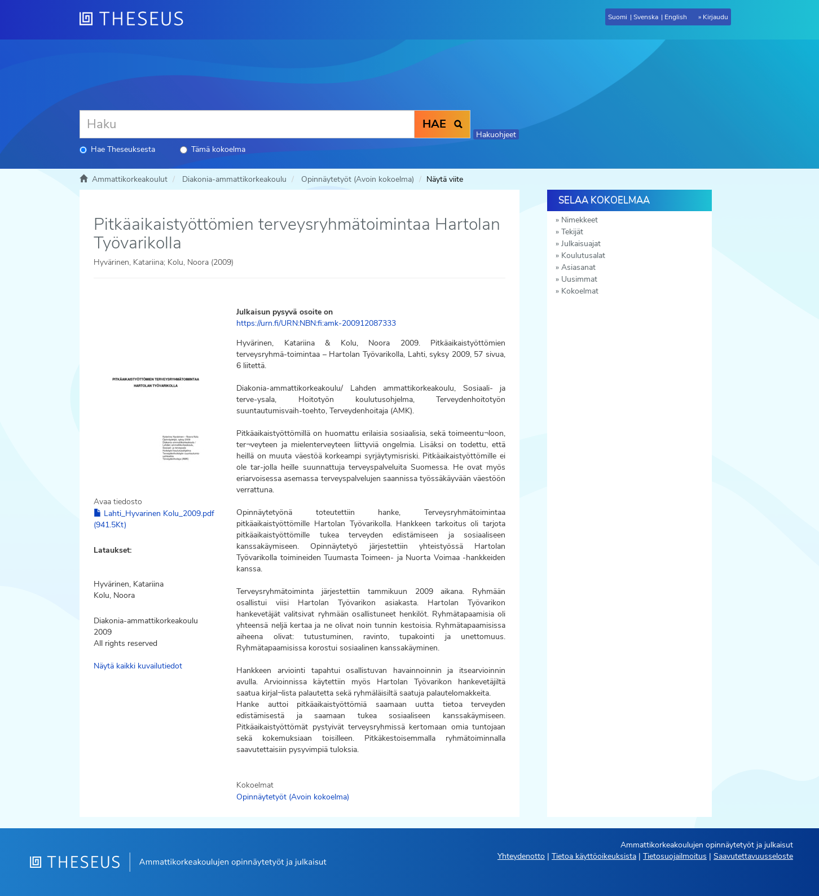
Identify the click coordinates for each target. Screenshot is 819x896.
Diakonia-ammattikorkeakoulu (234, 179)
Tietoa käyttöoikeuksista (594, 856)
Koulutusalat (583, 255)
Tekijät (572, 231)
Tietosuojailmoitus (675, 856)
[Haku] (247, 124)
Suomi (617, 16)
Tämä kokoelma (212, 149)
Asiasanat (578, 267)
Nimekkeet (579, 220)
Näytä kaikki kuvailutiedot (138, 666)
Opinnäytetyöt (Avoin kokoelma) (357, 179)
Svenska (645, 16)
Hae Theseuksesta (117, 149)
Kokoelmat (579, 291)
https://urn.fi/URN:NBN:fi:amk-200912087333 (316, 323)
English (675, 16)
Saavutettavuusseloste (753, 856)
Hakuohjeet (496, 134)
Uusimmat (579, 279)
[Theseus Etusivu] (136, 20)
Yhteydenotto (521, 856)
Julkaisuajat (581, 243)
